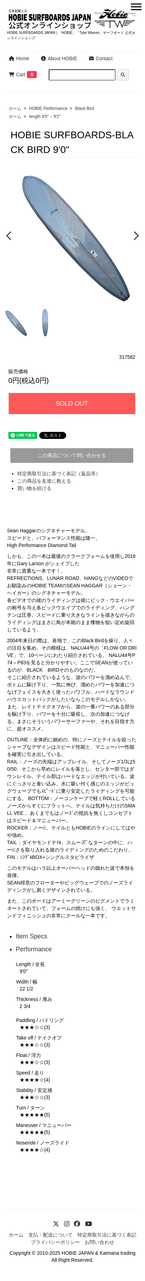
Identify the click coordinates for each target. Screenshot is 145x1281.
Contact (100, 58)
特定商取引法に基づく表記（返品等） (59, 473)
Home (19, 58)
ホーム (15, 108)
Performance (34, 949)
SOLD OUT (72, 403)
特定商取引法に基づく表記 (106, 1235)
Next (135, 235)
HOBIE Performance (48, 108)
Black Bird (84, 108)
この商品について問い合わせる (71, 455)
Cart (17, 74)
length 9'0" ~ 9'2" (45, 116)
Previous (9, 235)
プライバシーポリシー (55, 1242)
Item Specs (31, 936)
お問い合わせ (99, 1242)
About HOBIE (59, 58)
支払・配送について (50, 1235)
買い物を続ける (34, 488)
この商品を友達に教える (44, 481)
